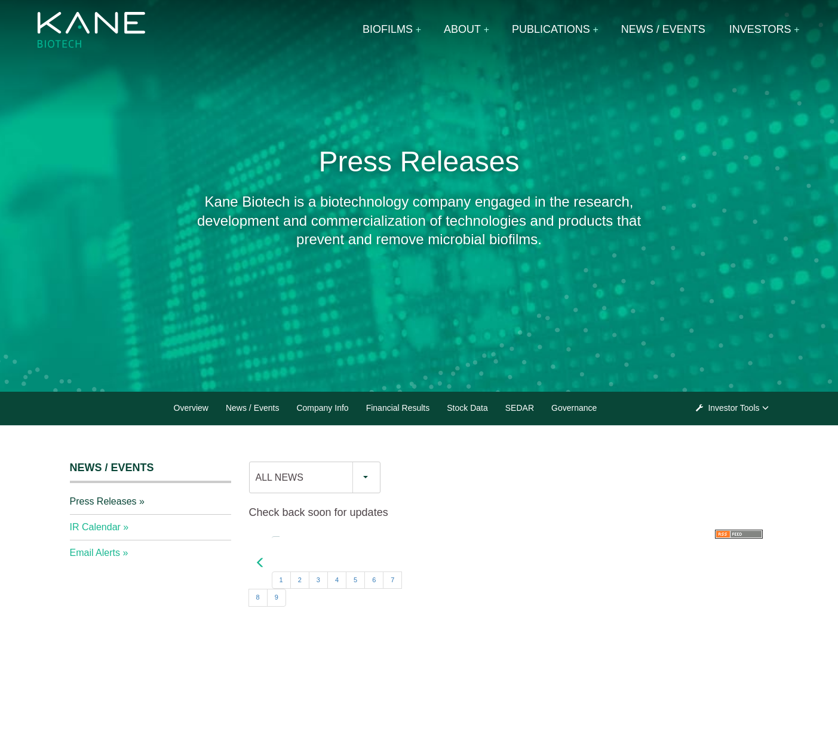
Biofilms (388, 29)
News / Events (663, 29)
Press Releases (103, 501)
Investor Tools (734, 408)
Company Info (322, 408)
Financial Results (398, 408)
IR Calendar (95, 527)
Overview (191, 408)
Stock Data (467, 408)
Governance (574, 408)
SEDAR (519, 408)
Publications (551, 29)
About (462, 29)
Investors (760, 29)
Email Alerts (95, 553)
